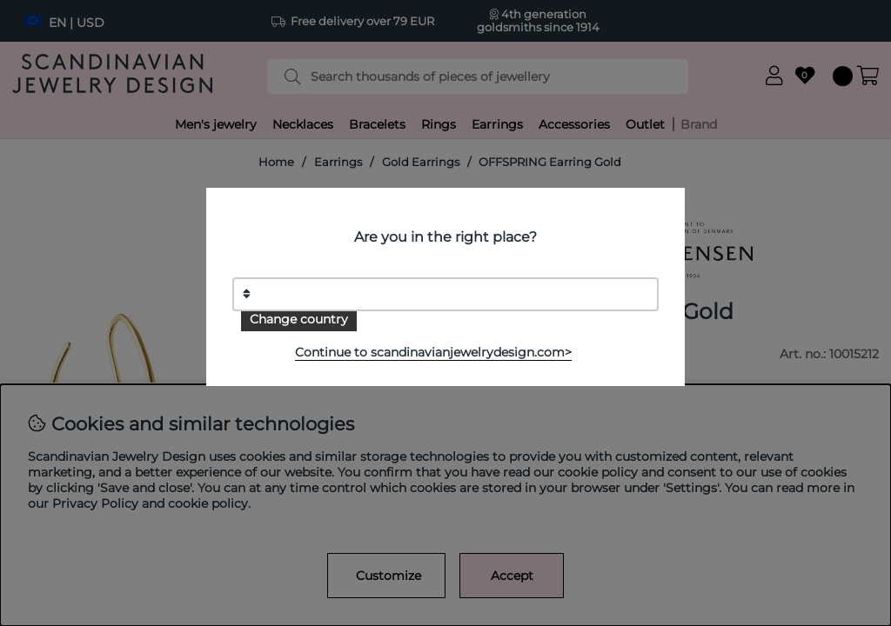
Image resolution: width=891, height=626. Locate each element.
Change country (299, 319)
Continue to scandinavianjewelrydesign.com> (433, 352)
